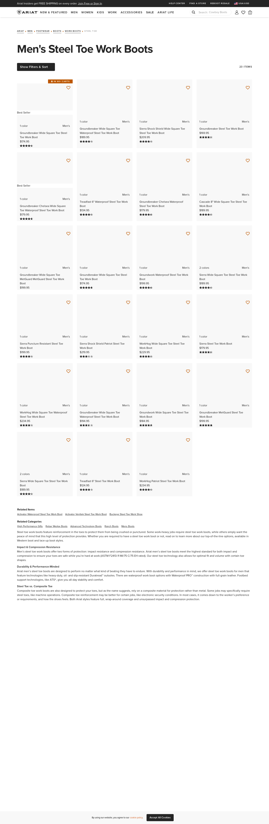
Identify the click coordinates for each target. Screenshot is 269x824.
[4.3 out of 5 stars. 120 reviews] (206, 209)
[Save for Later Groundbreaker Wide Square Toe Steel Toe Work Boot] (68, 82)
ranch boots (112, 521)
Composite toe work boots (33, 586)
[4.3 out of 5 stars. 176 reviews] (146, 351)
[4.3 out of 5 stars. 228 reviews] (87, 209)
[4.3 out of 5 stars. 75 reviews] (206, 347)
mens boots (127, 521)
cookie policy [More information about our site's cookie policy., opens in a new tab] (136, 817)
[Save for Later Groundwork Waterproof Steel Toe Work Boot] (188, 228)
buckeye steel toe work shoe (126, 509)
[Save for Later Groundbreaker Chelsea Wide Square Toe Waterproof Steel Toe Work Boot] (68, 155)
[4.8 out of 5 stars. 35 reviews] (206, 420)
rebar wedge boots (57, 521)
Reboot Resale (220, 3)
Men (30, 26)
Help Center (177, 3)
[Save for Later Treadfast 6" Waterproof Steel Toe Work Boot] (128, 155)
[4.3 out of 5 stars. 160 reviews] (206, 132)
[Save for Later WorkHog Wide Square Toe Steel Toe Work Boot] (188, 297)
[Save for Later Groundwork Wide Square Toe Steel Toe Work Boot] (188, 366)
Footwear (43, 26)
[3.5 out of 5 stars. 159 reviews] (87, 420)
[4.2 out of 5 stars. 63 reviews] (146, 136)
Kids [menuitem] (100, 12)
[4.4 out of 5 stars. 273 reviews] (27, 141)
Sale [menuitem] (150, 12)
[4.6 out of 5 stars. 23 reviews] (87, 282)
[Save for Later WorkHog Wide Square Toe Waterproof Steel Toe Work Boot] (68, 366)
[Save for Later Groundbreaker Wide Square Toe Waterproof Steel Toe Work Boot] (128, 82)
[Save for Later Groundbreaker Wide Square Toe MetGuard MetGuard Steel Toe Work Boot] (68, 228)
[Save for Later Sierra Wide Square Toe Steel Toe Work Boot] (248, 228)
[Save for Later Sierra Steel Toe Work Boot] (248, 297)
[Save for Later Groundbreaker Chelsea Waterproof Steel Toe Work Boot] (188, 155)
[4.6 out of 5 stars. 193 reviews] (27, 214)
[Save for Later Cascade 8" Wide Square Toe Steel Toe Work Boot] (248, 155)
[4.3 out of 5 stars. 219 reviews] (206, 282)
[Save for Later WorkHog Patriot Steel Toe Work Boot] (188, 435)
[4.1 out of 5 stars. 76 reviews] (27, 420)
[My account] (237, 12)
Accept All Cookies (160, 817)
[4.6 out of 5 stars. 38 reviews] (146, 420)
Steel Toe (90, 26)
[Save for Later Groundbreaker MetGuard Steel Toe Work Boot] (248, 366)
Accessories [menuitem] (132, 12)
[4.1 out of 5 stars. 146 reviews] (87, 136)
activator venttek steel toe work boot (86, 509)
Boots (57, 26)
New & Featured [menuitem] (53, 12)
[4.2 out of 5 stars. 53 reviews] (27, 351)
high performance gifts (30, 521)
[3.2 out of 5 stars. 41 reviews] (87, 351)
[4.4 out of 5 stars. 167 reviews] (146, 209)
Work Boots (73, 26)
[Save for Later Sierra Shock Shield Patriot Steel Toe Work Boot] (128, 297)
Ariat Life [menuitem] (166, 12)
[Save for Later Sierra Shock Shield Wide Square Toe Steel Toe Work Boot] (188, 82)
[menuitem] (243, 3)
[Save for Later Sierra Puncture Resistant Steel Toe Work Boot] (68, 297)
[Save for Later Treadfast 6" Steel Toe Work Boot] (128, 435)
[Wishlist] (243, 12)
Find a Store (197, 3)
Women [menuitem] (87, 12)
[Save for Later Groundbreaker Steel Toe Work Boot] (248, 82)
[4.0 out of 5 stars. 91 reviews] (87, 484)
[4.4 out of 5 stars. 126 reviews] (146, 282)
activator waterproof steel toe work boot (39, 509)
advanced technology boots (86, 521)
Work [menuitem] (112, 12)
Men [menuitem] (74, 12)
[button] (250, 12)
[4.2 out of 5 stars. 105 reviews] (146, 484)
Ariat (20, 26)
